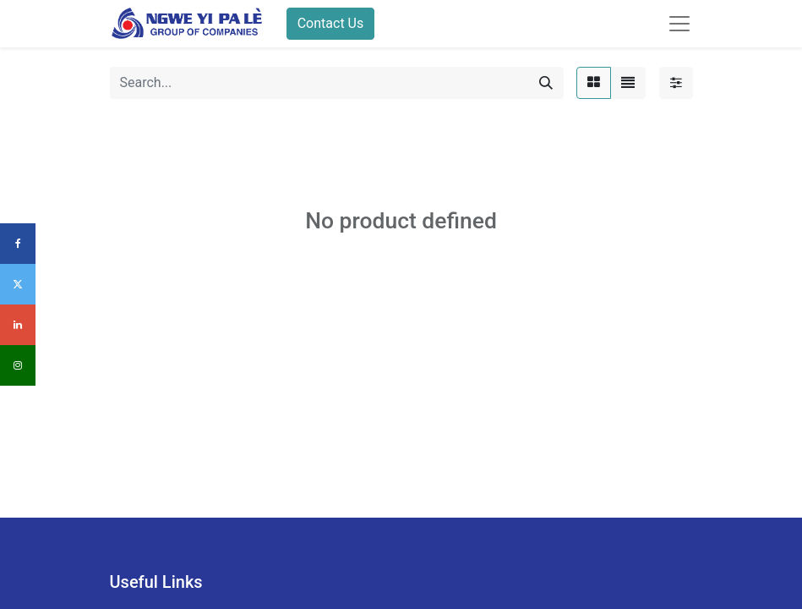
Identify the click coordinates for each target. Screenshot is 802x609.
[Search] (546, 83)
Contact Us (330, 23)
